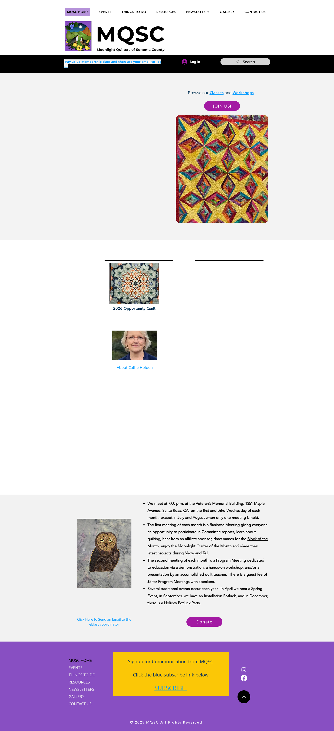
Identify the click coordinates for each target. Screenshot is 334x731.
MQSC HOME (80, 660)
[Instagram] (244, 669)
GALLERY (76, 696)
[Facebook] (244, 678)
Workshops (243, 92)
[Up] (244, 696)
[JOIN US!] (222, 106)
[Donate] (204, 622)
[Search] (245, 61)
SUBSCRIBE (169, 688)
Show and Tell (196, 553)
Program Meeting (231, 560)
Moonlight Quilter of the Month (205, 546)
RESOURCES (79, 682)
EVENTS (75, 667)
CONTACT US (80, 703)
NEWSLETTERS (81, 689)
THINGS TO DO (82, 674)
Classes (217, 92)
